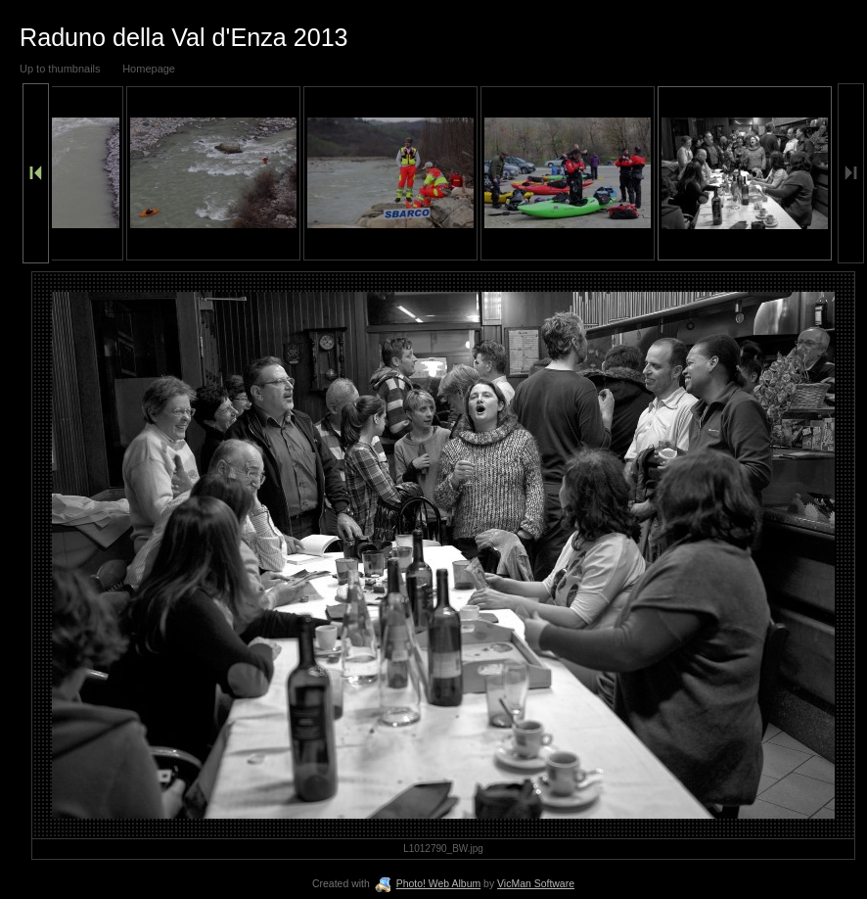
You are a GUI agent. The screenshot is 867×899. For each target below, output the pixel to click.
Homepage (148, 68)
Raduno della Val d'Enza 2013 (184, 37)
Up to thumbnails (60, 68)
